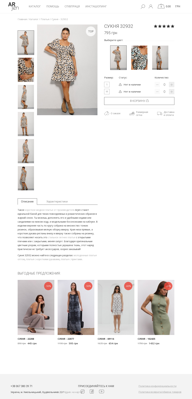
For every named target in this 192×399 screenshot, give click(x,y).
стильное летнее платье (61, 237)
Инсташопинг (96, 6)
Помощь (52, 6)
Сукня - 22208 (26, 339)
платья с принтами (71, 259)
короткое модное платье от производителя (49, 209)
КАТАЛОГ (35, 6)
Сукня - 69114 (106, 339)
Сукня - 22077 (66, 339)
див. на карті (73, 392)
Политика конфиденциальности (157, 386)
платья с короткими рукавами (43, 259)
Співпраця (72, 6)
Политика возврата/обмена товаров (159, 391)
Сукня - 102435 (146, 339)
